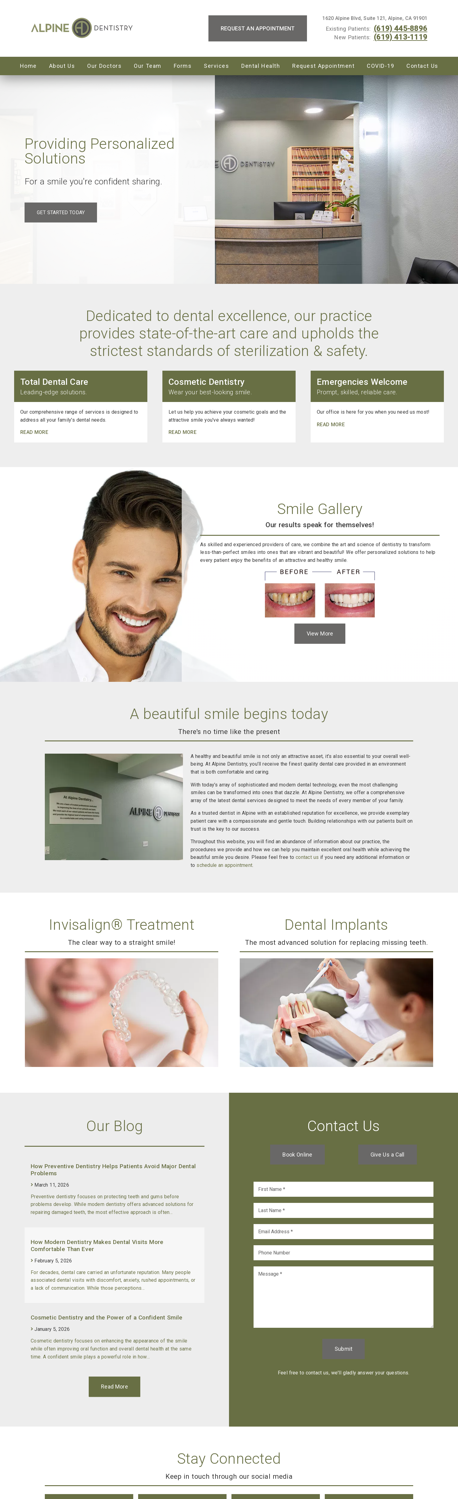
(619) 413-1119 (400, 37)
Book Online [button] (297, 1154)
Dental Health (260, 66)
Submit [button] (344, 1349)
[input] (343, 1189)
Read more (34, 432)
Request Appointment (323, 66)
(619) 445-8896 (400, 28)
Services (216, 66)
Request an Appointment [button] (258, 28)
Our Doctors (104, 66)
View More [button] (320, 633)
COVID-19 (380, 66)
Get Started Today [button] (61, 212)
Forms (183, 66)
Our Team (147, 66)
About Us (62, 66)
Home (28, 66)
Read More (114, 1386)
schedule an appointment (224, 865)
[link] (82, 28)
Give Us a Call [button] (388, 1154)
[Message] (343, 1297)
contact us (307, 857)
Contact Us (422, 66)
